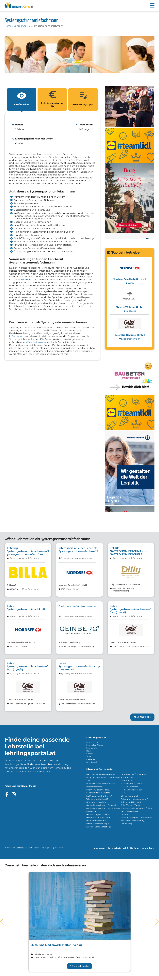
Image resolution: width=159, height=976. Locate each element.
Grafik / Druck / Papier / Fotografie (101, 805)
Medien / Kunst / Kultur (131, 790)
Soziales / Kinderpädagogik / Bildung (137, 808)
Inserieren (91, 759)
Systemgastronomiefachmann (25, 558)
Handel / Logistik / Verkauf (98, 814)
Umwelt (124, 814)
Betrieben (17, 336)
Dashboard (91, 762)
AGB (125, 848)
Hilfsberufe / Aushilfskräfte (98, 817)
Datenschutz (114, 848)
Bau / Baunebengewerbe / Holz (100, 774)
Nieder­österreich (129, 338)
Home (8, 26)
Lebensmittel (127, 780)
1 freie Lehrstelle (79, 966)
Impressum (99, 848)
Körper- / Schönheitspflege (98, 827)
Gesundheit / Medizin (96, 802)
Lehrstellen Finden (94, 745)
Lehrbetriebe (92, 742)
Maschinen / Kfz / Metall (131, 784)
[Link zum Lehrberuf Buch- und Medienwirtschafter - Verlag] (80, 922)
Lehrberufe (20, 26)
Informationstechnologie (97, 824)
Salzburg (129, 311)
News (88, 751)
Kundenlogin (147, 848)
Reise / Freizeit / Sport (130, 805)
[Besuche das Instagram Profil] (13, 794)
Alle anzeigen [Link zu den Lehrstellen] (142, 717)
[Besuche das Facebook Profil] (7, 794)
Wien (129, 283)
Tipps (88, 756)
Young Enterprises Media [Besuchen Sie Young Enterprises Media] (53, 848)
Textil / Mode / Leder (130, 811)
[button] (152, 5)
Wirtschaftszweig (36, 342)
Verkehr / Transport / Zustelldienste (136, 817)
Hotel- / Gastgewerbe (96, 821)
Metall (123, 793)
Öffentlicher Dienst (129, 796)
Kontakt (134, 848)
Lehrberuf (26, 279)
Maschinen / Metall (129, 787)
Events (89, 754)
